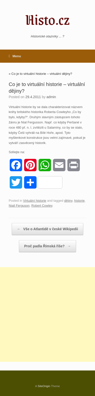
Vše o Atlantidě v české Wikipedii (47, 229)
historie (79, 200)
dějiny (68, 200)
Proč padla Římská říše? (47, 246)
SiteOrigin (44, 386)
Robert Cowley (41, 205)
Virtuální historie (34, 200)
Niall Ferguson (19, 205)
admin (51, 97)
